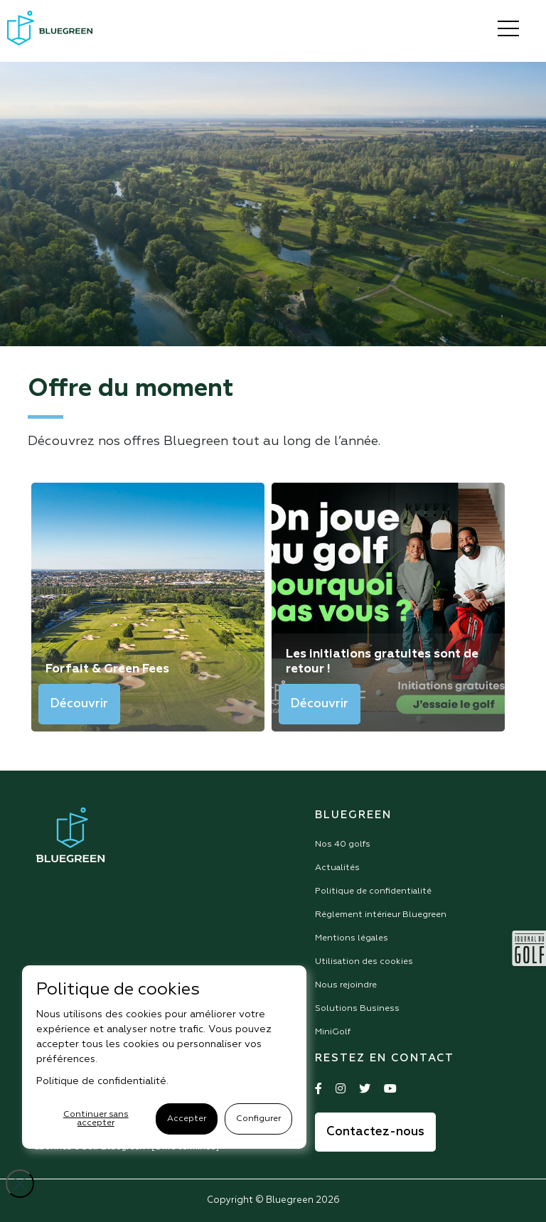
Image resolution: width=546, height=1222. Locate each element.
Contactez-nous (375, 1132)
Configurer (258, 1119)
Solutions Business (357, 1008)
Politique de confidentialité (373, 891)
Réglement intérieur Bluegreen (380, 915)
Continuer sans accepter (96, 1118)
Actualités (337, 868)
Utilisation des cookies (364, 962)
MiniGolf (332, 1032)
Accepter (186, 1119)
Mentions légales (351, 938)
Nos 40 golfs (342, 844)
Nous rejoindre (346, 985)
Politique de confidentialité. (102, 1081)
